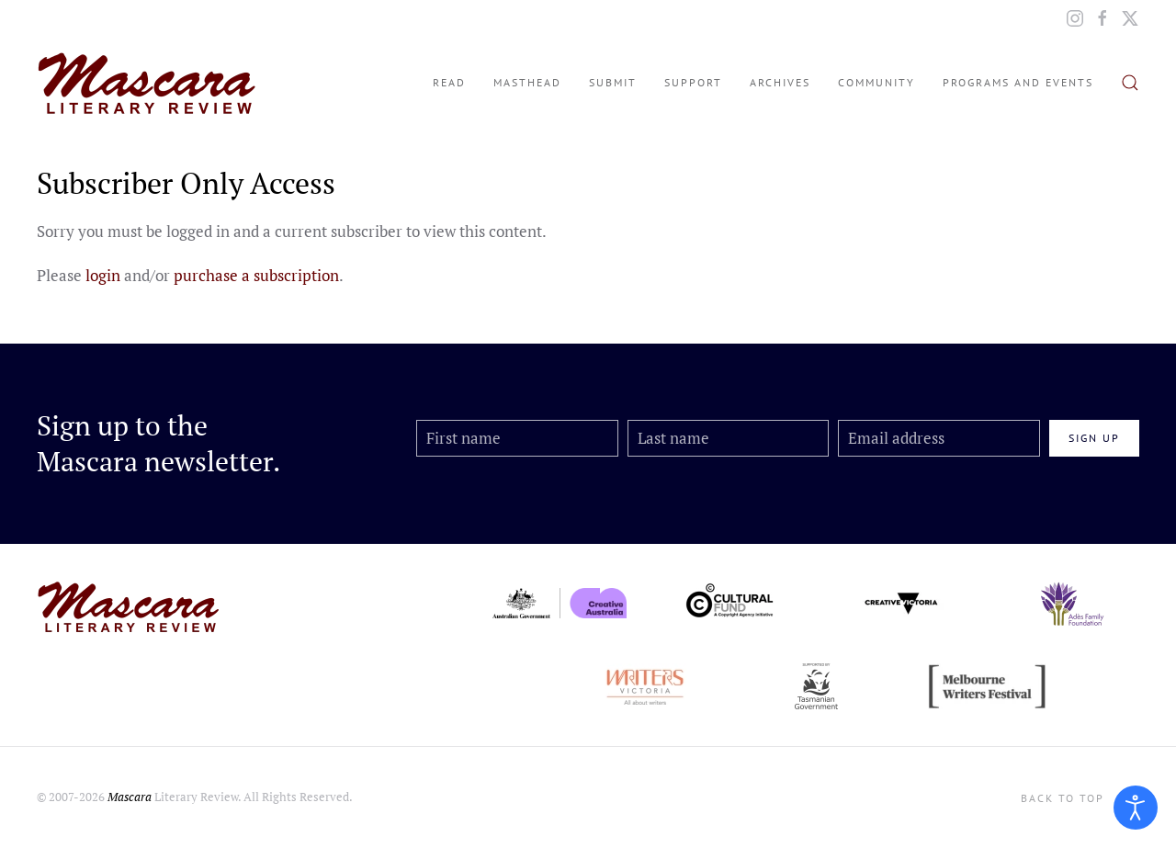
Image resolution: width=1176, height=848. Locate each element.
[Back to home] (147, 83)
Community (876, 82)
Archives (780, 82)
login (102, 275)
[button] (1130, 83)
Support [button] (693, 82)
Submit (613, 82)
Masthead (527, 82)
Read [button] (449, 82)
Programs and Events (1018, 82)
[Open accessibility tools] (1136, 808)
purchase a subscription (256, 275)
